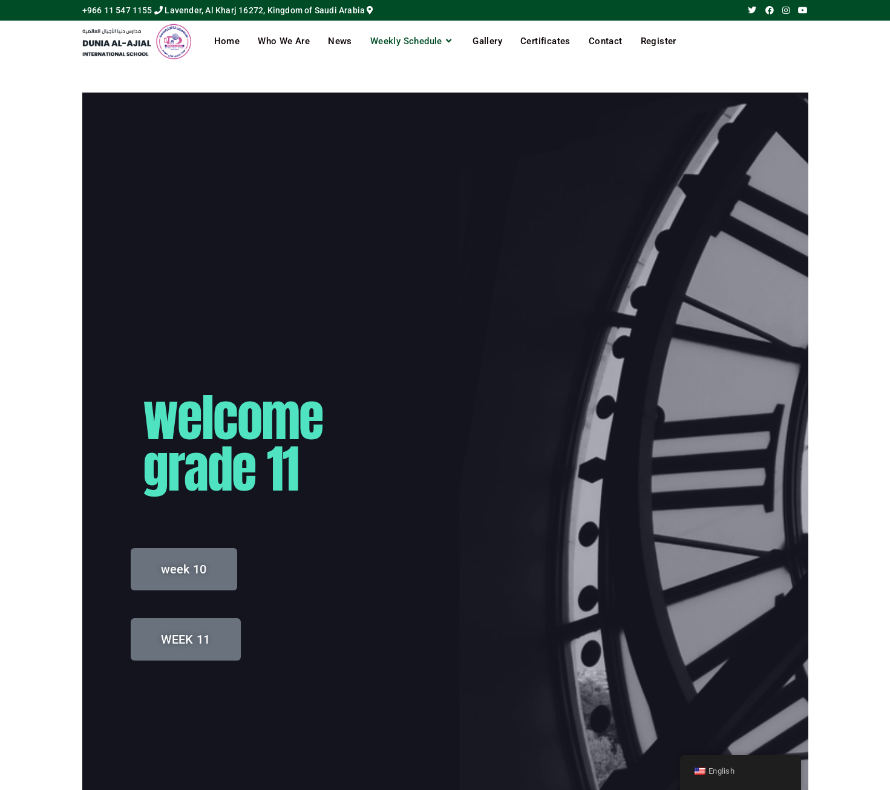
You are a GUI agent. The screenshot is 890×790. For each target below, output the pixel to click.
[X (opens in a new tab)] (752, 10)
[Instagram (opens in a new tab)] (786, 10)
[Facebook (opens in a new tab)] (769, 10)
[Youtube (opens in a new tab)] (801, 10)
